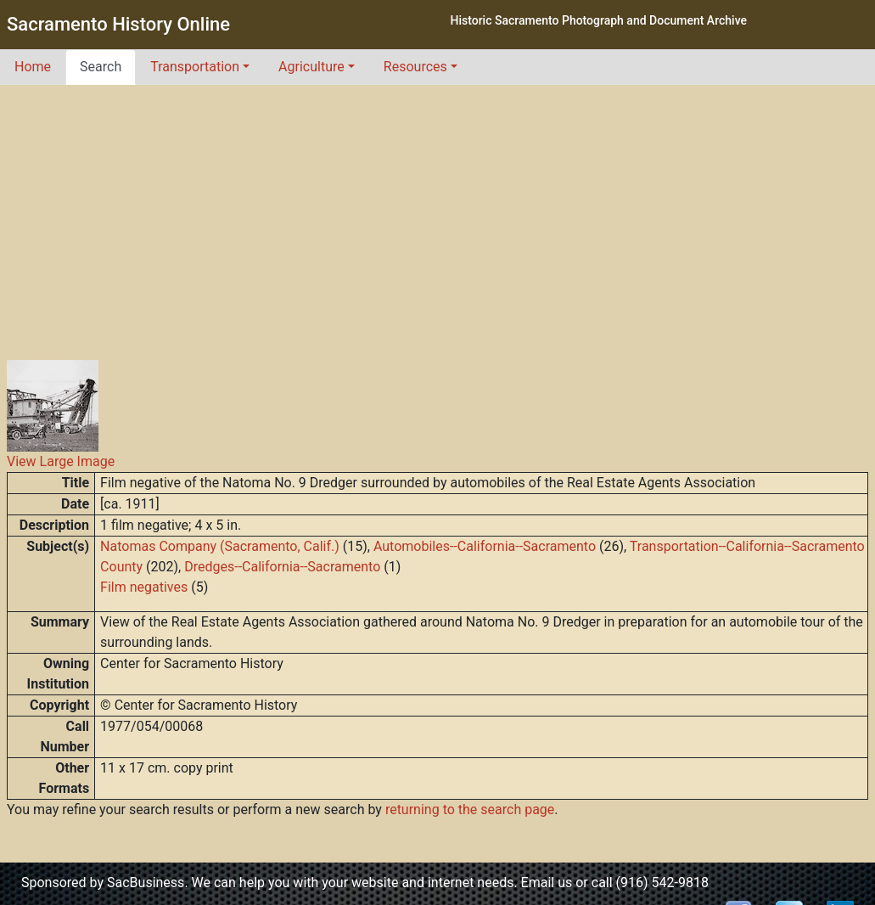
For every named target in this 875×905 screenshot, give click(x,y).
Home (32, 67)
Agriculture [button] (311, 67)
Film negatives (144, 587)
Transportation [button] (194, 67)
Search (100, 67)
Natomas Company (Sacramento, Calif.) (219, 546)
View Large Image (61, 461)
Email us (547, 882)
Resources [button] (415, 67)
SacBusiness (145, 882)
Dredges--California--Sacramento (282, 567)
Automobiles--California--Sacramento (484, 546)
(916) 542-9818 (662, 882)
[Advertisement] (438, 212)
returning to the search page (469, 809)
